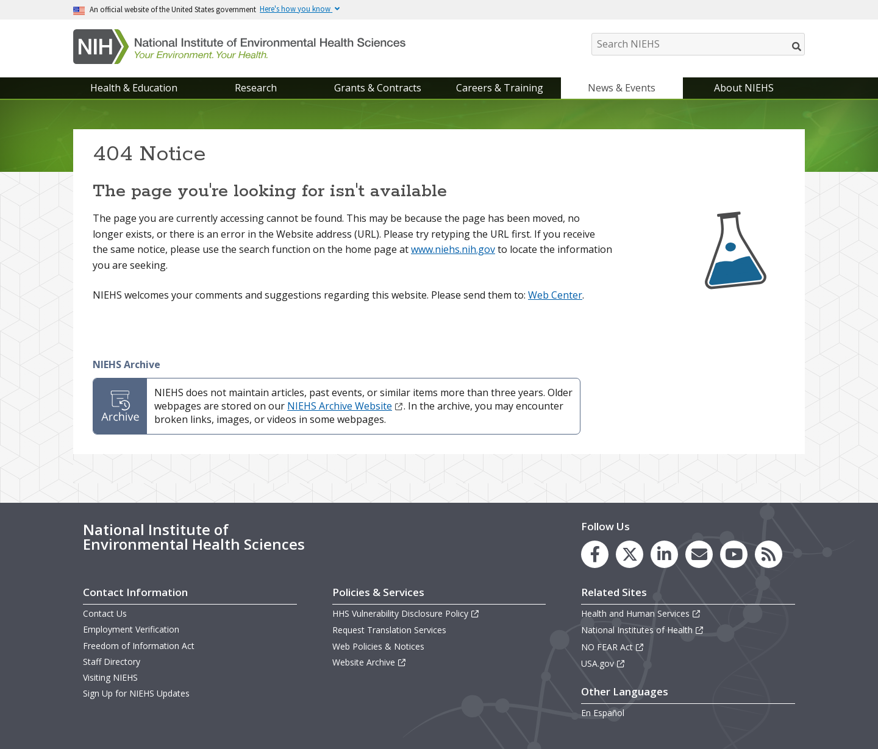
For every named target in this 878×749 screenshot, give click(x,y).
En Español (602, 713)
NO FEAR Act (612, 647)
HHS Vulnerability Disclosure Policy (406, 613)
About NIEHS (744, 87)
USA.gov (603, 663)
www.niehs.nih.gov (453, 249)
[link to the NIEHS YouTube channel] (734, 554)
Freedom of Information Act (139, 645)
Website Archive (369, 662)
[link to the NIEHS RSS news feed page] (768, 554)
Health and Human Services (641, 613)
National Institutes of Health (642, 630)
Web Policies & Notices (378, 646)
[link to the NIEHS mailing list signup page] (699, 554)
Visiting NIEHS (110, 677)
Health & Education (133, 87)
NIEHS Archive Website (345, 406)
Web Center (555, 295)
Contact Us (105, 613)
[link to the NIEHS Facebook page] (595, 554)
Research (256, 87)
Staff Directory (111, 661)
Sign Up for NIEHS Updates (136, 693)
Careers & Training (499, 87)
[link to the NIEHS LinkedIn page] (664, 554)
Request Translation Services (389, 630)
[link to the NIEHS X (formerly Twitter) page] (629, 554)
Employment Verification (131, 629)
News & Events (621, 87)
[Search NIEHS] (698, 44)
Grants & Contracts (377, 87)
